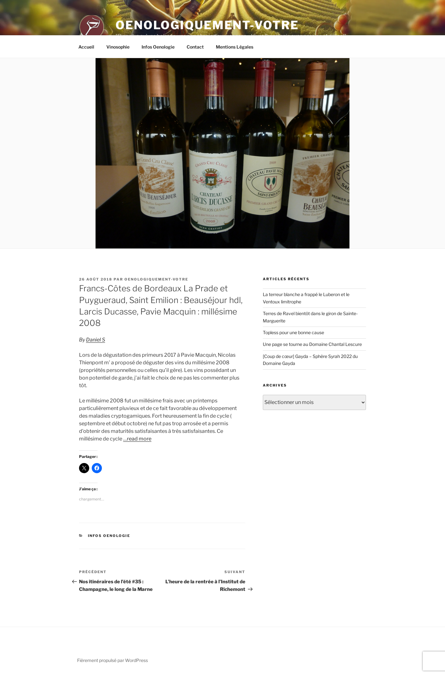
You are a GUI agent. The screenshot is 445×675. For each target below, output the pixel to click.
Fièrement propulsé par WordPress (112, 660)
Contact (195, 47)
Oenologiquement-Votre (207, 25)
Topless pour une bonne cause (293, 332)
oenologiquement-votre (156, 279)
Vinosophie (118, 47)
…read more (137, 439)
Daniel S (95, 340)
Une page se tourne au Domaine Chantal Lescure (312, 344)
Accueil (86, 47)
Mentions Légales (234, 47)
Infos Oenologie (158, 47)
